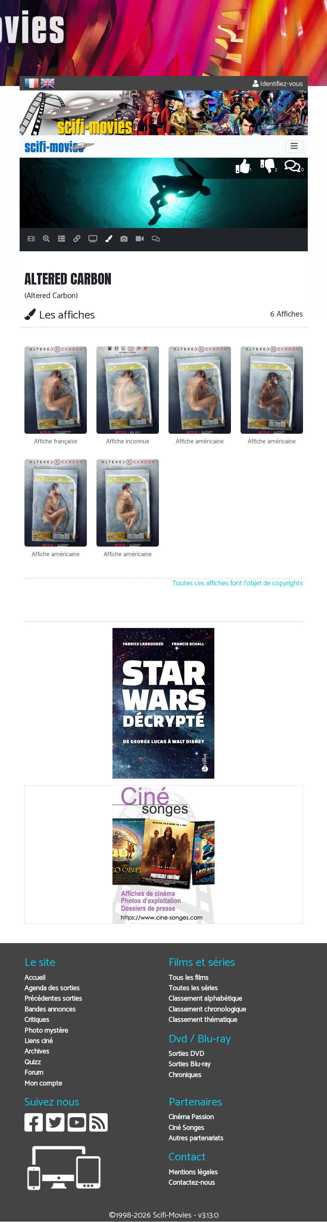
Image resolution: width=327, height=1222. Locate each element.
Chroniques (185, 1075)
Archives (36, 1052)
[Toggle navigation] (294, 146)
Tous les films (189, 978)
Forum (33, 1073)
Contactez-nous (192, 1183)
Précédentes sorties (53, 999)
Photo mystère (46, 1031)
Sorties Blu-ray (190, 1064)
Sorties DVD (186, 1054)
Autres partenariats (196, 1138)
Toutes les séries (193, 988)
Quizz (32, 1062)
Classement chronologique (207, 1010)
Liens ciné (38, 1041)
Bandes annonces (50, 1010)
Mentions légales (193, 1172)
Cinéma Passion (191, 1117)
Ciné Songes (186, 1128)
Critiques (36, 1020)
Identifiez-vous (278, 84)
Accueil (34, 978)
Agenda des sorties (52, 988)
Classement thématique (203, 1020)
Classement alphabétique (205, 999)
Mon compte (43, 1084)
